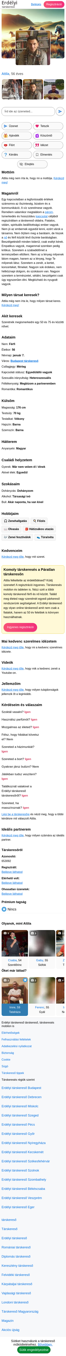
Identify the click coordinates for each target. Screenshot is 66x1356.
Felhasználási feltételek (16, 1039)
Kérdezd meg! (10, 305)
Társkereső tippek (13, 1073)
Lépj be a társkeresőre (16, 814)
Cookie (6, 1059)
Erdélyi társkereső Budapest (21, 1088)
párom (49, 212)
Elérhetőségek (11, 1032)
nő (5, 237)
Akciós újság (10, 1330)
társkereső (9, 1220)
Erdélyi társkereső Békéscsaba (23, 1189)
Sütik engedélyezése (33, 1350)
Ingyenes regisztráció (20, 627)
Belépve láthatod (12, 871)
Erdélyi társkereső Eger (18, 1207)
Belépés (36, 4)
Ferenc (39, 1007)
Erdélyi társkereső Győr (18, 1134)
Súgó (5, 1066)
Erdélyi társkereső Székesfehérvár (26, 1161)
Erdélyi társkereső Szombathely (24, 1179)
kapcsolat (42, 216)
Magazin (8, 1320)
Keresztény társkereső (17, 1265)
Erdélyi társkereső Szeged (20, 1115)
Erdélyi (9, 5)
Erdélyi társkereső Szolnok (20, 1170)
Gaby (39, 960)
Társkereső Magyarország (20, 1311)
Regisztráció (54, 4)
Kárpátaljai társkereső (17, 1284)
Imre (12, 1007)
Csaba (12, 960)
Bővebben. (45, 1344)
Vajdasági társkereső (16, 1293)
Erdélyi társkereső (14, 1238)
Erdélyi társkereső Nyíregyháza (24, 1143)
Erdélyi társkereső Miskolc (20, 1106)
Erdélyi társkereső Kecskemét (22, 1152)
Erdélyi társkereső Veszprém (22, 1198)
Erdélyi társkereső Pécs (18, 1124)
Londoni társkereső (15, 1302)
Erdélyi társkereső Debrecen (22, 1097)
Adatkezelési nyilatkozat (17, 1046)
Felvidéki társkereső (16, 1275)
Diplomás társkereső (16, 1256)
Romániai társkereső (16, 1247)
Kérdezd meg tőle (13, 556)
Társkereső (9, 1229)
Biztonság (8, 1052)
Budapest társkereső (24, 360)
